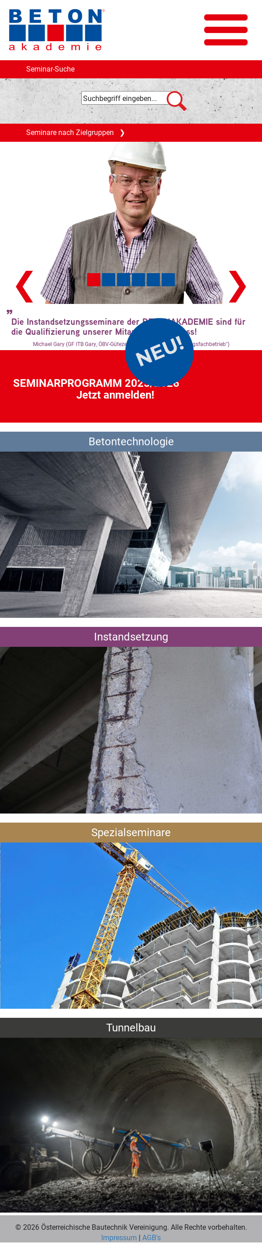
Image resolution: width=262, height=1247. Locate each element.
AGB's (150, 1237)
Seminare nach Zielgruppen (75, 134)
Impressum (119, 1237)
